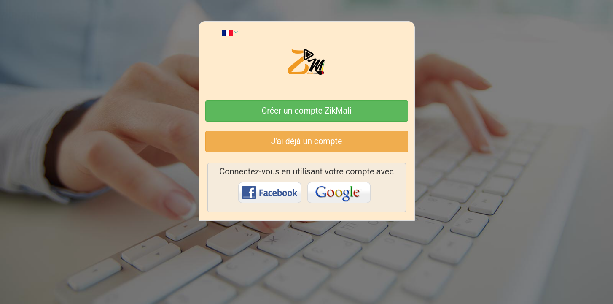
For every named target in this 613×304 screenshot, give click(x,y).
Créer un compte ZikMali (307, 111)
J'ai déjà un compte (306, 141)
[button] (230, 32)
